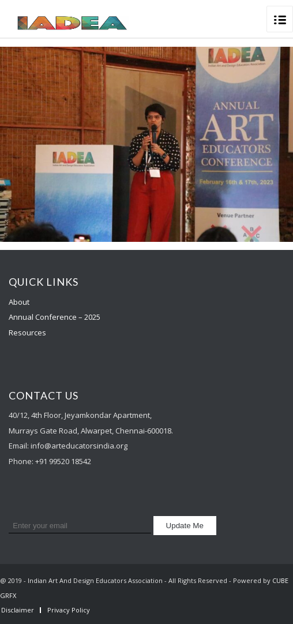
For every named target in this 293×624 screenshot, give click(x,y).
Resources (27, 332)
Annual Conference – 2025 (54, 317)
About (19, 302)
